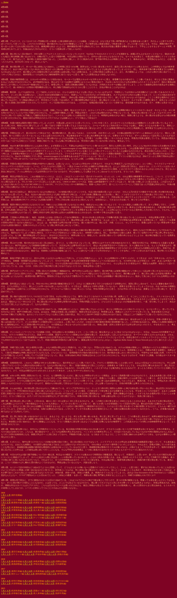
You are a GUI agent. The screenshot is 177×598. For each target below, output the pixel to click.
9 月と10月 (27, 503)
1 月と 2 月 (6, 495)
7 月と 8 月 (6, 503)
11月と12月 (50, 503)
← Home (4, 2)
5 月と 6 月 (49, 500)
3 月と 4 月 (27, 500)
